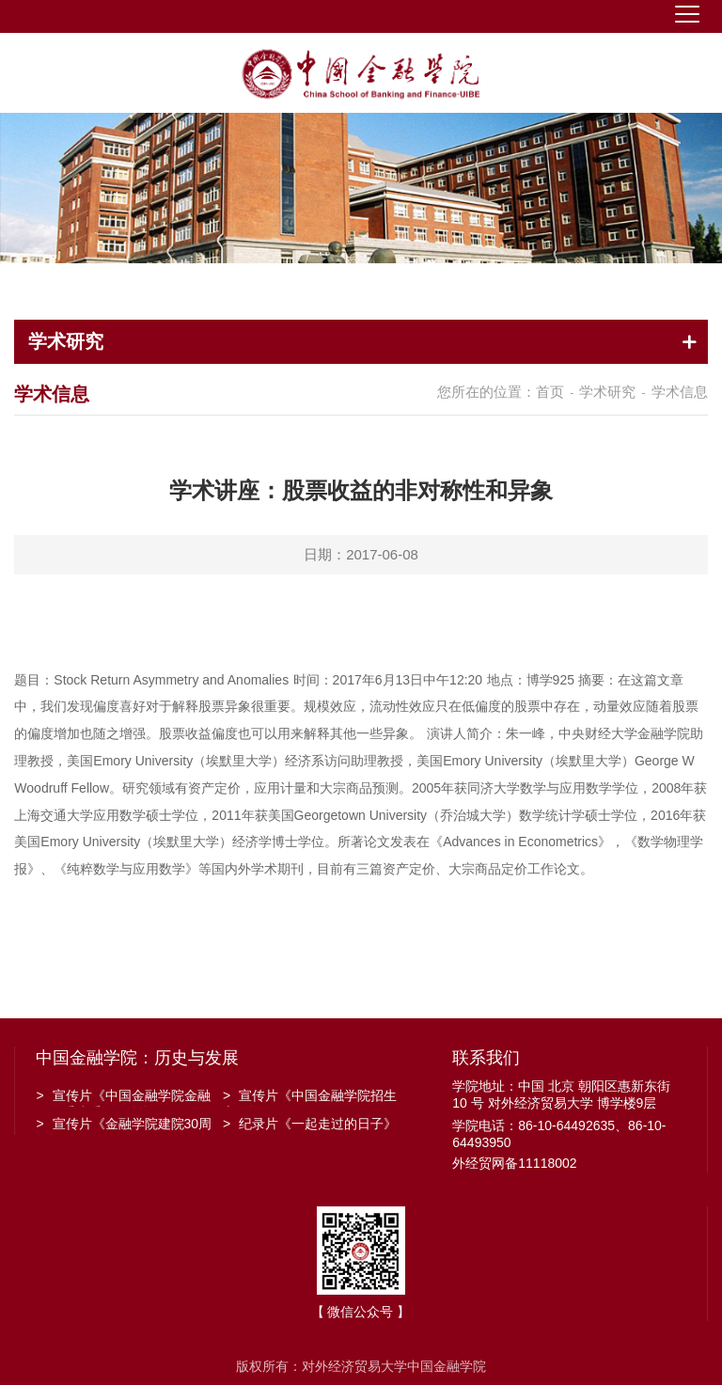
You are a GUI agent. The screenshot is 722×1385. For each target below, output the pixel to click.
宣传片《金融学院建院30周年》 (124, 1125)
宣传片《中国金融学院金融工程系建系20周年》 (123, 1097)
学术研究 (607, 392)
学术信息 (679, 392)
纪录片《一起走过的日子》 (310, 1123)
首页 (550, 392)
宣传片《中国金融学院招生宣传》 (310, 1097)
